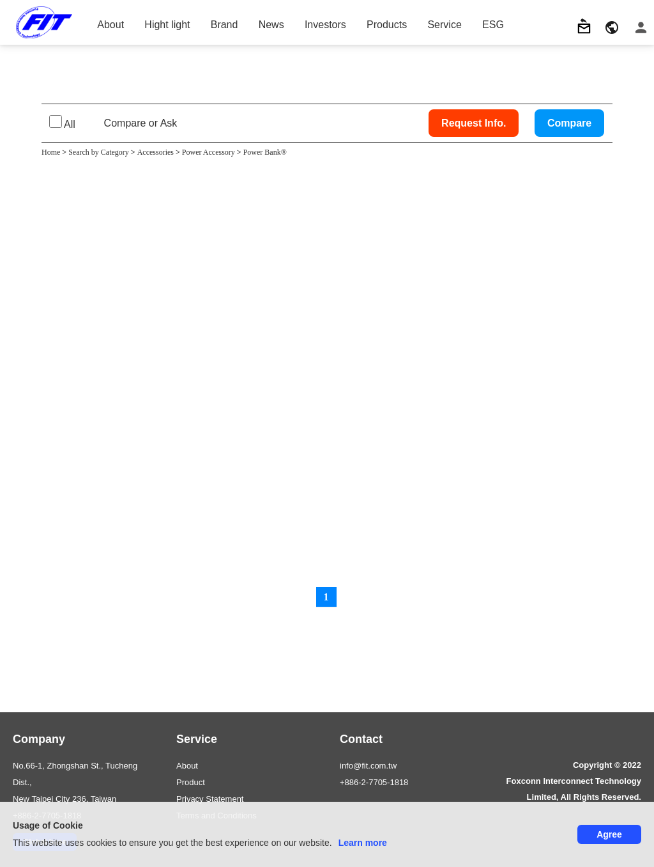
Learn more (362, 843)
